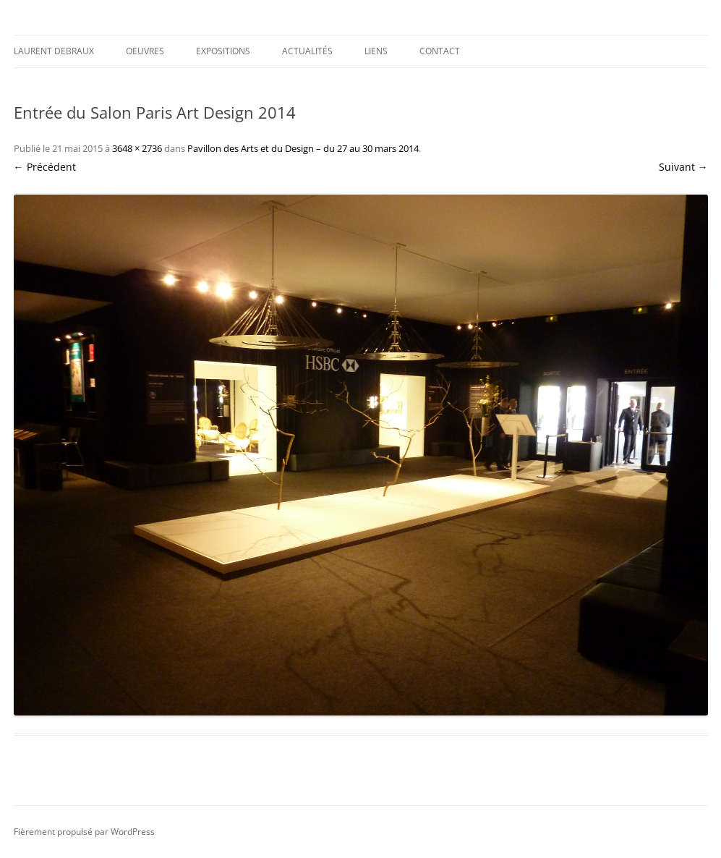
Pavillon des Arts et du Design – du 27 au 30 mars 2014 (303, 148)
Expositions (223, 51)
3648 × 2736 (137, 148)
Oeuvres (145, 51)
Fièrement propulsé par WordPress (84, 831)
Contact (439, 51)
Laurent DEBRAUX (54, 51)
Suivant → (683, 167)
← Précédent (45, 167)
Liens (376, 51)
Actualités (307, 51)
